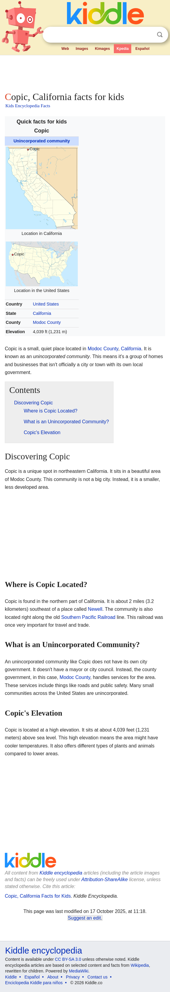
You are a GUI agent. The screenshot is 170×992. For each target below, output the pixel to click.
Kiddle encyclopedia (61, 872)
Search (160, 34)
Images (82, 49)
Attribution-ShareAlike (104, 879)
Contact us (97, 977)
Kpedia (123, 49)
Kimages (102, 49)
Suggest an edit (84, 917)
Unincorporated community (42, 140)
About (53, 977)
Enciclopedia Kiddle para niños (33, 982)
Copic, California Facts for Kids (38, 896)
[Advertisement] (85, 72)
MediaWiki (78, 971)
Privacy (73, 977)
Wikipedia (140, 965)
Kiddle (11, 977)
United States (46, 304)
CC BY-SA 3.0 (68, 959)
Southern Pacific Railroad (88, 617)
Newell (95, 609)
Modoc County (47, 322)
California (42, 313)
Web (65, 49)
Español (142, 49)
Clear (147, 35)
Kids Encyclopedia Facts (27, 105)
